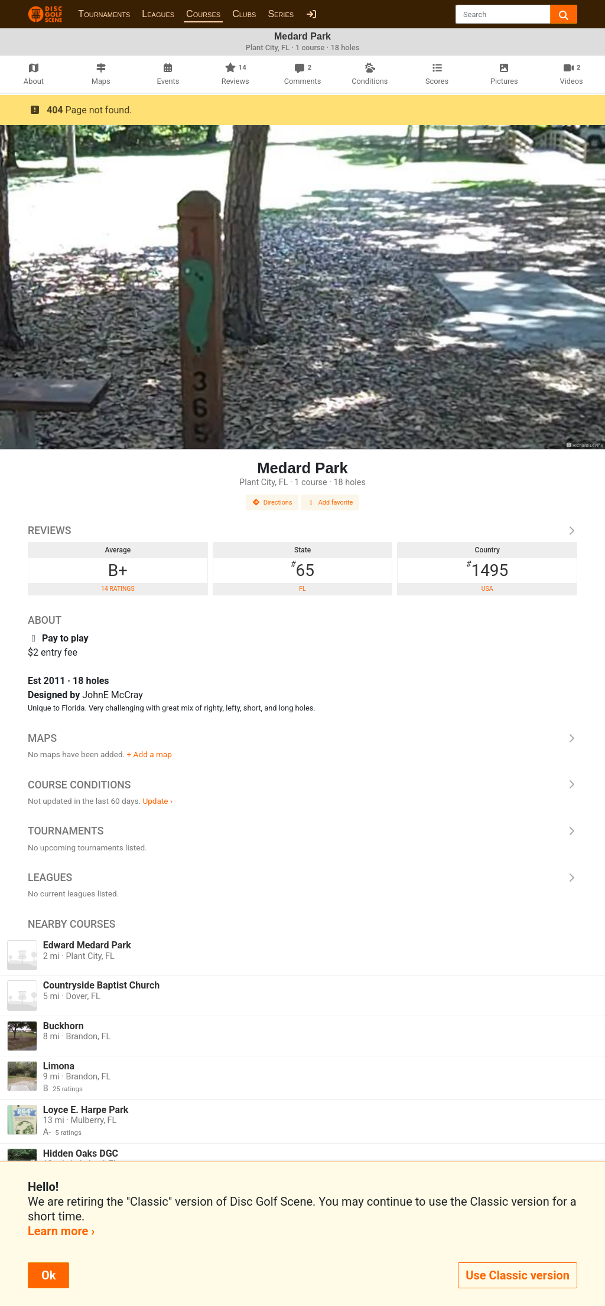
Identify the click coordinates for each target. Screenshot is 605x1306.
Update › (157, 801)
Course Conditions (302, 785)
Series (281, 14)
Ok (48, 1275)
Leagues (158, 14)
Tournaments (104, 14)
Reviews (302, 530)
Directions (272, 502)
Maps (302, 738)
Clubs (244, 14)
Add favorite (330, 502)
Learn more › (61, 1231)
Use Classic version (518, 1275)
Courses (203, 14)
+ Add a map (149, 754)
